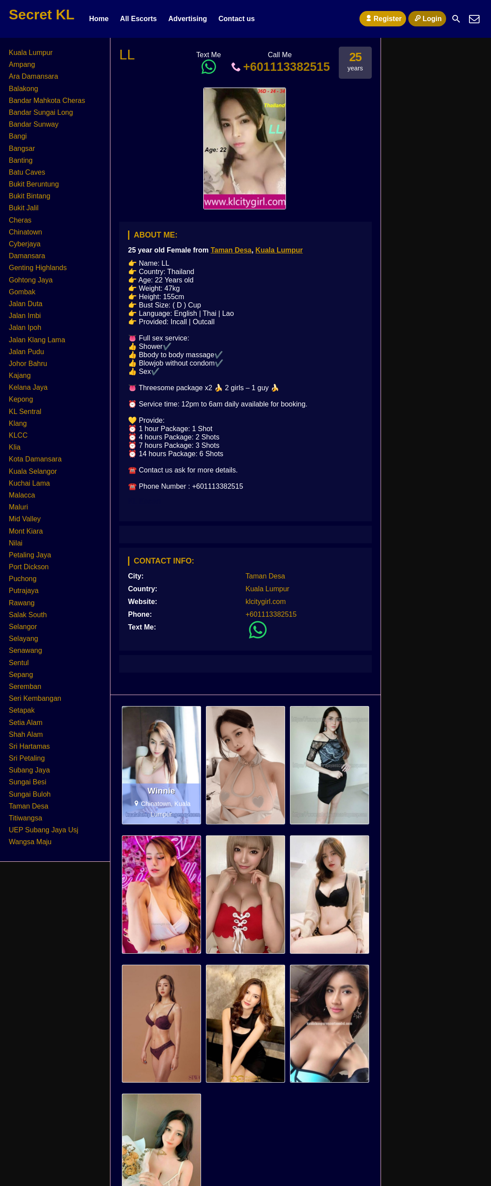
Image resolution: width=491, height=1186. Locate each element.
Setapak (22, 710)
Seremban (25, 686)
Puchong (23, 578)
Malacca (22, 495)
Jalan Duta (26, 303)
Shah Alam (26, 734)
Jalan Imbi (25, 315)
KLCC (18, 435)
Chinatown (25, 232)
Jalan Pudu (26, 351)
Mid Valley (25, 519)
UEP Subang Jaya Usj (43, 830)
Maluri (18, 507)
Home (98, 18)
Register (383, 18)
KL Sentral (25, 411)
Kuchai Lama (29, 483)
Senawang (25, 650)
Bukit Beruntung (34, 184)
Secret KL (41, 14)
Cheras (20, 220)
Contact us (236, 18)
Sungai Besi (27, 782)
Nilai (15, 543)
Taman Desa (231, 250)
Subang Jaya (29, 770)
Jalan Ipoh (25, 327)
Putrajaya (24, 590)
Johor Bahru (28, 363)
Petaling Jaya (30, 555)
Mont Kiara (26, 531)
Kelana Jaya (28, 387)
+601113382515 (280, 66)
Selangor (23, 626)
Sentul (19, 662)
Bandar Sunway (34, 124)
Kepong (21, 399)
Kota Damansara (35, 459)
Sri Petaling (27, 758)
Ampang (22, 64)
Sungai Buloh (30, 794)
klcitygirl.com (266, 601)
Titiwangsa (25, 818)
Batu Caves (27, 172)
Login (427, 18)
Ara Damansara (33, 76)
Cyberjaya (24, 244)
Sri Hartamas (29, 746)
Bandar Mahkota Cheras (47, 100)
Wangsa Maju (30, 842)
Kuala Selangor (33, 471)
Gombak (22, 292)
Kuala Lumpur (279, 250)
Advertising (187, 18)
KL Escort (144, 501)
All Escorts (138, 18)
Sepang (21, 674)
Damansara (27, 256)
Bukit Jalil (24, 208)
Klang (18, 423)
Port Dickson (29, 567)
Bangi (18, 136)
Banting (21, 160)
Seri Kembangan (35, 698)
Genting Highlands (38, 267)
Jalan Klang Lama (37, 340)
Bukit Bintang (29, 196)
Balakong (23, 88)
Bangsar (22, 148)
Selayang (23, 638)
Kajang (20, 375)
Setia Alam (25, 722)
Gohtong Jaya (31, 280)
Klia (15, 447)
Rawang (22, 603)
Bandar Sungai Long (41, 112)
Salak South (28, 615)
